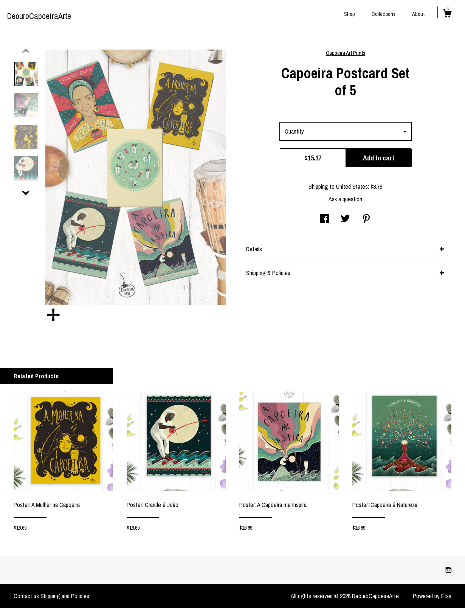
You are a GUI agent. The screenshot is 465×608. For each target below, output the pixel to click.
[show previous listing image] (26, 51)
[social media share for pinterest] (366, 219)
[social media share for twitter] (345, 219)
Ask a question (345, 199)
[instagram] (448, 570)
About (418, 14)
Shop (349, 14)
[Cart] (447, 14)
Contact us (26, 596)
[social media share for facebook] (324, 219)
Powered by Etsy (432, 596)
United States (352, 186)
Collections (383, 14)
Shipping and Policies (64, 596)
